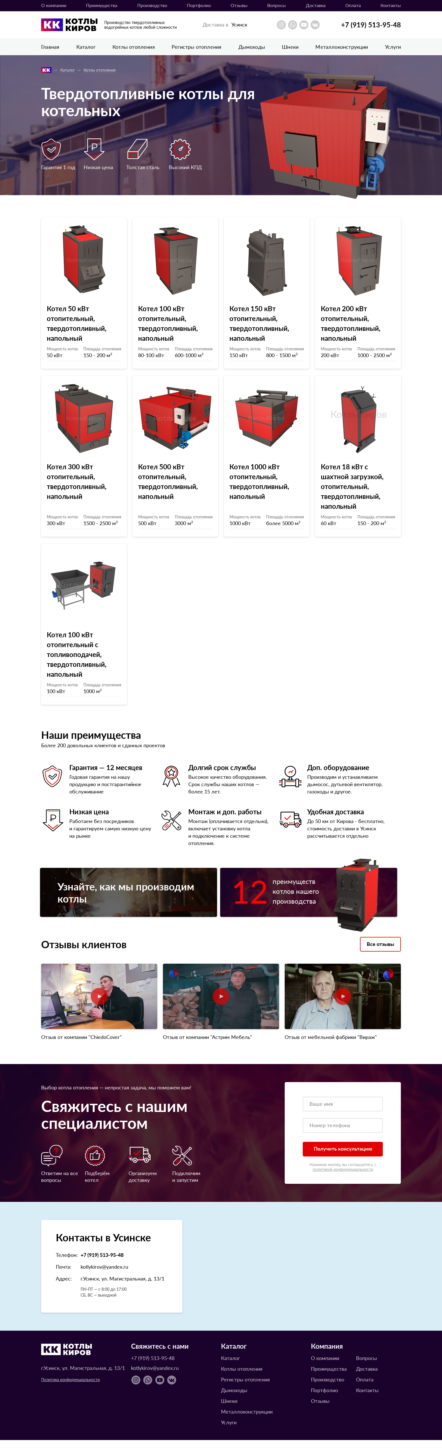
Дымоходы (251, 46)
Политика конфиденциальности (70, 1392)
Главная (50, 46)
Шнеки (290, 46)
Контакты (391, 5)
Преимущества (101, 5)
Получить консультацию (343, 1161)
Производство (152, 5)
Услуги (393, 46)
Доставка (316, 5)
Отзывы (239, 5)
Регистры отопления (196, 46)
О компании (53, 5)
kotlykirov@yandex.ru (104, 1279)
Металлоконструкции (341, 46)
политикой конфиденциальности (343, 1182)
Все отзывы (380, 956)
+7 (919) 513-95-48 (371, 24)
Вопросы (276, 5)
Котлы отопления (133, 46)
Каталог (86, 46)
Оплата (353, 5)
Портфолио (199, 5)
